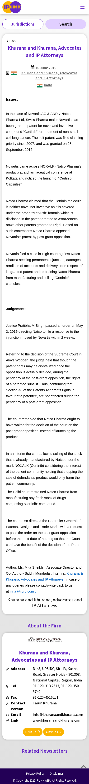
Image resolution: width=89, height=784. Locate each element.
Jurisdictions (23, 24)
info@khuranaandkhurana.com (58, 714)
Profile (31, 732)
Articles (52, 732)
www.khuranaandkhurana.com (57, 720)
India (48, 84)
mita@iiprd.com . (23, 591)
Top (84, 767)
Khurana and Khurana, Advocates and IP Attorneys (49, 75)
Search (65, 24)
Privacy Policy (35, 774)
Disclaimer (56, 774)
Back (12, 41)
